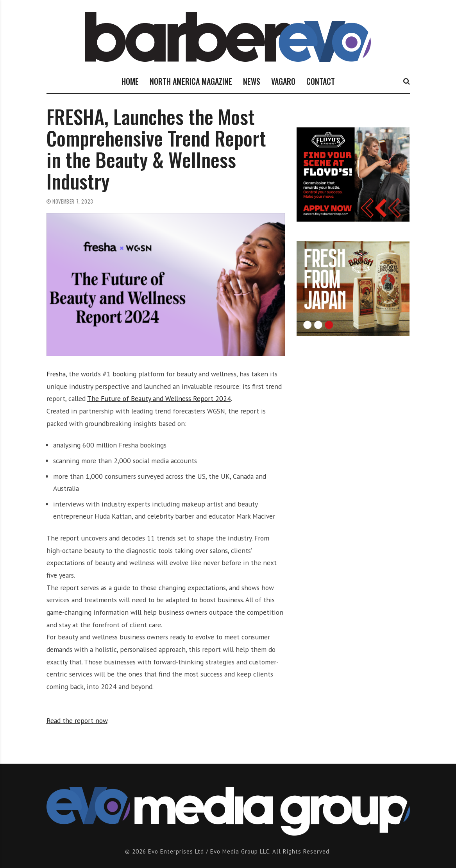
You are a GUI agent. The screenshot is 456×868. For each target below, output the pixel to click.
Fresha (56, 373)
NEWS (251, 81)
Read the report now (76, 720)
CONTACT (320, 81)
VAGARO (283, 81)
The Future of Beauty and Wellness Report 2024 (159, 398)
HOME (130, 81)
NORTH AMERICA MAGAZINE (191, 81)
